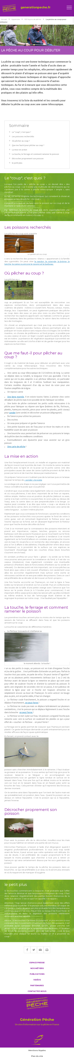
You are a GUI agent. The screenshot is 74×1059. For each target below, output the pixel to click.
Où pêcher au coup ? (21, 141)
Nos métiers (37, 968)
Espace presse (37, 962)
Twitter (33, 950)
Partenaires (37, 985)
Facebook (27, 950)
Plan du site (37, 1056)
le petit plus (17, 163)
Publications (37, 974)
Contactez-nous (37, 991)
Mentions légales (37, 1050)
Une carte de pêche (16, 446)
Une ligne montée (15, 396)
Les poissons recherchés (23, 136)
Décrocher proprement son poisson (28, 158)
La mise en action (19, 149)
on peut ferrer (32, 702)
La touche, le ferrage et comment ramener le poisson (35, 154)
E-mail (40, 950)
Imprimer (47, 950)
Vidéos (37, 980)
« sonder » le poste (33, 480)
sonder (12, 412)
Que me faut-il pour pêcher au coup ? (28, 145)
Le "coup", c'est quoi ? (21, 132)
